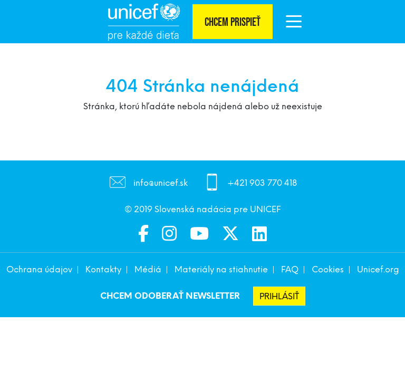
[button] (294, 23)
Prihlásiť (279, 296)
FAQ (289, 269)
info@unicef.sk (160, 183)
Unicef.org (378, 269)
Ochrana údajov (39, 269)
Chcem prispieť (233, 22)
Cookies (328, 269)
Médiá (147, 269)
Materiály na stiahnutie (221, 269)
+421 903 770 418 (262, 183)
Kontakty (103, 269)
